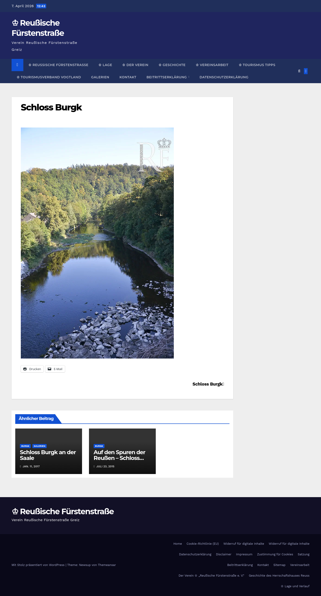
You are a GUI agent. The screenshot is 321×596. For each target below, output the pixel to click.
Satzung (303, 554)
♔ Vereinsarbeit (212, 65)
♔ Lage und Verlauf (295, 586)
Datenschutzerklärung (223, 77)
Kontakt (127, 77)
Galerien (100, 77)
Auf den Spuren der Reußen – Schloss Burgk (119, 458)
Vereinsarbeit (300, 565)
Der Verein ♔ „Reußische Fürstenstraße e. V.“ (211, 575)
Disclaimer (223, 554)
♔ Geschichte (172, 65)
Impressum (244, 554)
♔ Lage (105, 65)
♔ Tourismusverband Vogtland (49, 77)
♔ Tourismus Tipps (257, 65)
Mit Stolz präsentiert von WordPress (39, 565)
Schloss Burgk (51, 107)
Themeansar (107, 565)
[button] (299, 71)
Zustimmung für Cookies (275, 554)
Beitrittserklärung (167, 77)
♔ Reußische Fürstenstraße (58, 65)
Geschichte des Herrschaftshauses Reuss (279, 575)
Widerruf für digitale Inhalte (243, 543)
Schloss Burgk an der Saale (48, 455)
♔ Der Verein (135, 65)
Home (177, 543)
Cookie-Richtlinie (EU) (202, 543)
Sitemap (279, 565)
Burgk (25, 446)
